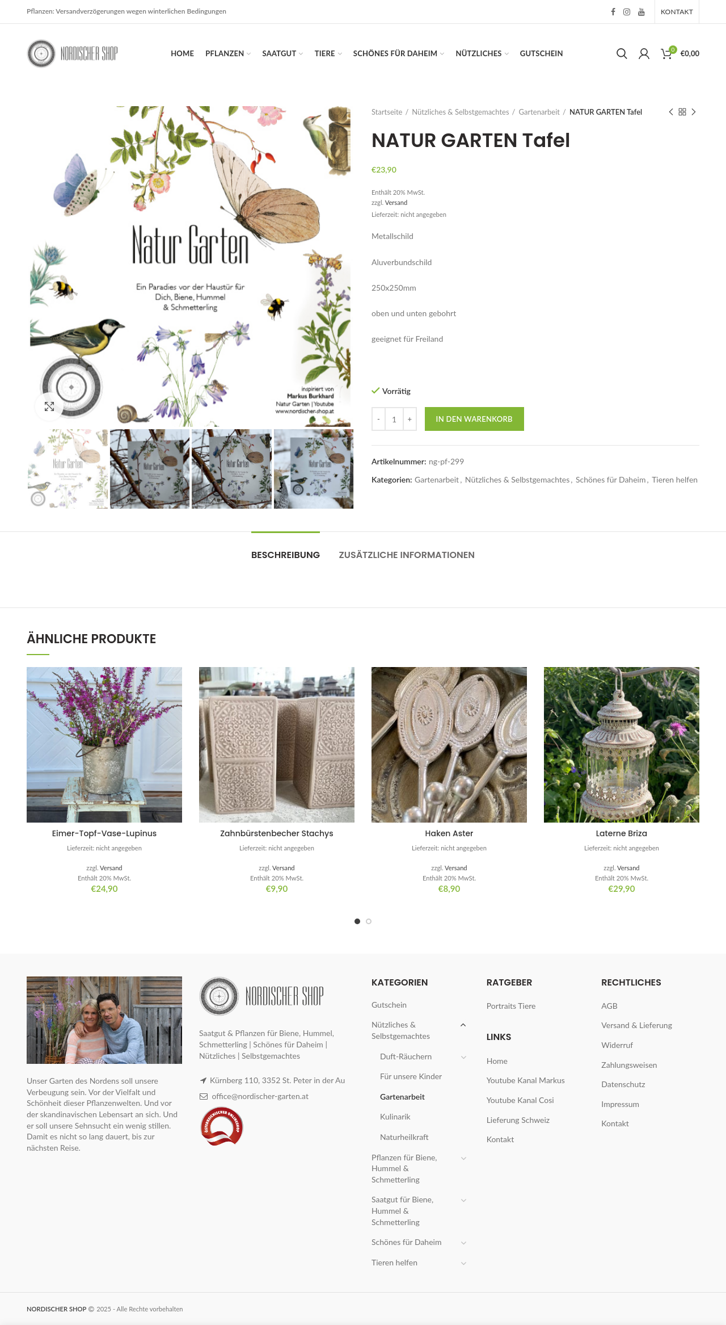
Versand (396, 202)
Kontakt (500, 1139)
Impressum (620, 1104)
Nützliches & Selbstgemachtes (460, 111)
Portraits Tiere (511, 1005)
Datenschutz (623, 1084)
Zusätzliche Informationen (407, 554)
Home (497, 1061)
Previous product (671, 112)
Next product (693, 112)
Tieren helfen (675, 479)
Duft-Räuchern (406, 1056)
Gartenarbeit (539, 111)
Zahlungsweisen (629, 1065)
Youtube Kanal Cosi (520, 1100)
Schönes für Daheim (610, 479)
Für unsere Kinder (411, 1076)
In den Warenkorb (474, 419)
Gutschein (389, 1004)
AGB (609, 1005)
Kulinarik (395, 1116)
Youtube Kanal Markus (526, 1080)
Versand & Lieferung (636, 1025)
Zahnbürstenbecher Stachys (276, 833)
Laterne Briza (621, 833)
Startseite (387, 111)
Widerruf (617, 1045)
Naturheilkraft (404, 1137)
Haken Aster (449, 833)
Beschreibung (285, 554)
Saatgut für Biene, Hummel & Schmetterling (402, 1210)
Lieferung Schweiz (518, 1120)
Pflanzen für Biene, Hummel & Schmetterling (404, 1168)
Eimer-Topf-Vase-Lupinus (104, 833)
